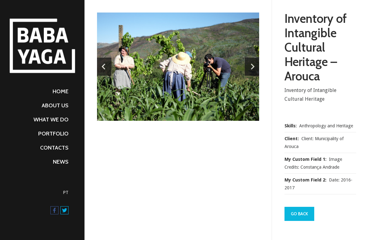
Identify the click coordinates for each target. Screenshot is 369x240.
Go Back (299, 213)
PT (66, 192)
